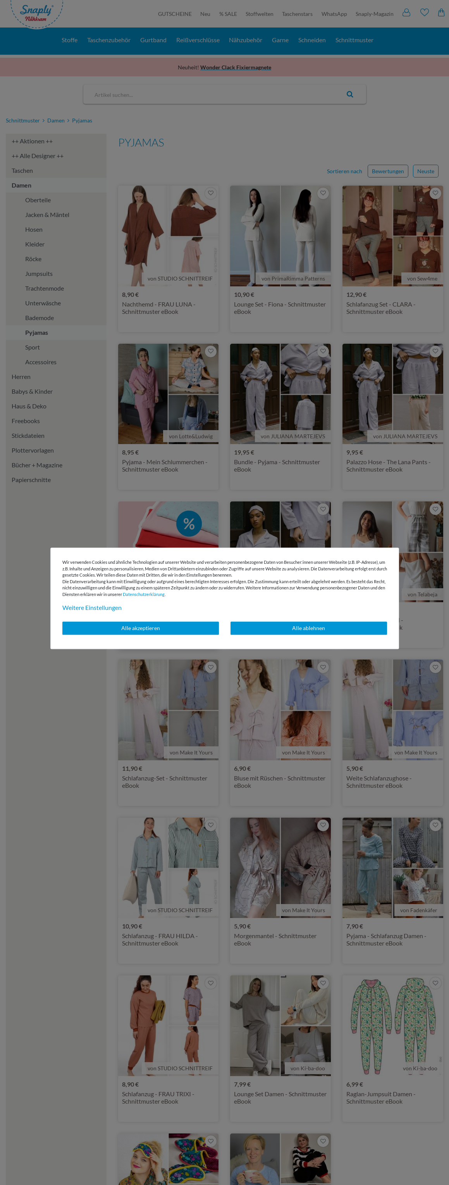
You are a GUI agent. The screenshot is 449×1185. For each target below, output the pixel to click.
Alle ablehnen (308, 628)
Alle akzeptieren (140, 628)
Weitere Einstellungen (92, 607)
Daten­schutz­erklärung (144, 594)
